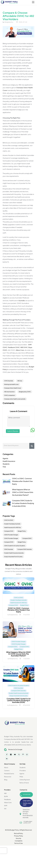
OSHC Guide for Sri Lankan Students (18, 685)
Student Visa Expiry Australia (12, 524)
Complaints (18, 841)
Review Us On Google (15, 749)
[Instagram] (10, 754)
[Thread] (27, 754)
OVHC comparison (9, 395)
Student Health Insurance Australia (14, 553)
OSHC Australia (8, 549)
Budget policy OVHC (25, 391)
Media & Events (9, 773)
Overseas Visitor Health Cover (12, 388)
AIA (5, 808)
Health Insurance (9, 461)
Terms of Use (18, 843)
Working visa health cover (11, 384)
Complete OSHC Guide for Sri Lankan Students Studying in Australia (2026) (23, 503)
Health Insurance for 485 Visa (18, 602)
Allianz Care (20, 350)
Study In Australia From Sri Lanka (13, 556)
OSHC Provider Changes (11, 534)
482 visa (19, 380)
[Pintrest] (23, 754)
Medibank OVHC (14, 347)
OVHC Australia (8, 380)
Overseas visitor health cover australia (14, 399)
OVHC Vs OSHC (8, 520)
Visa (4, 467)
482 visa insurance (9, 391)
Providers (23, 770)
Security (18, 838)
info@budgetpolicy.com (27, 822)
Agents (5, 458)
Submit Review (12, 431)
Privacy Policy (18, 836)
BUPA (6, 796)
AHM (5, 805)
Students (6, 464)
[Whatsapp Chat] (26, 803)
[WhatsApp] (32, 430)
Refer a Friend (24, 783)
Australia (22, 300)
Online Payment (25, 780)
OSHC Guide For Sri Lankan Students (14, 545)
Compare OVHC (8, 531)
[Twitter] (18, 754)
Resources (7, 776)
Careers (6, 770)
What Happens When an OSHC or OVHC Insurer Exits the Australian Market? (22, 492)
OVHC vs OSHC (18, 597)
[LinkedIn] (6, 758)
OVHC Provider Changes (11, 538)
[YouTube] (14, 754)
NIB (5, 793)
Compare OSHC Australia (24, 549)
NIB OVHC (24, 347)
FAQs (21, 776)
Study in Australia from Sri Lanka (19, 695)
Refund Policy (18, 833)
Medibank (7, 799)
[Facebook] (6, 754)
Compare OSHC (27, 538)
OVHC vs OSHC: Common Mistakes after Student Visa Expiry (22, 481)
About (6, 767)
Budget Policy (22, 531)
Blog (5, 780)
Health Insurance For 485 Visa (12, 527)
